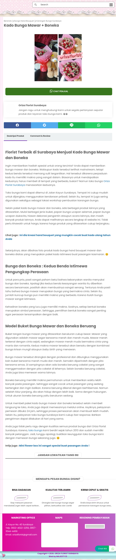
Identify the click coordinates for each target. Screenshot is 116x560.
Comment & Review (40, 136)
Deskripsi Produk (15, 136)
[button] (58, 77)
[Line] (71, 126)
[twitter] (44, 126)
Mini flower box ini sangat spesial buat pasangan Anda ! (54, 446)
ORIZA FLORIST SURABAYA (67, 554)
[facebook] (17, 126)
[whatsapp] (98, 126)
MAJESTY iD (61, 557)
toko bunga (35, 431)
